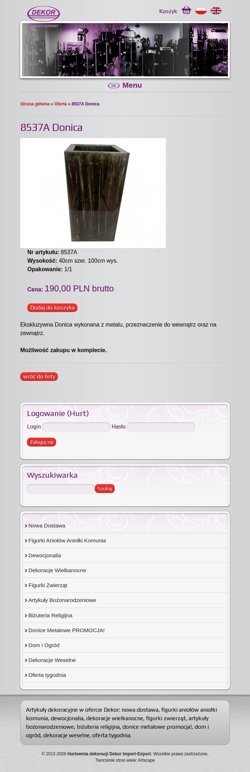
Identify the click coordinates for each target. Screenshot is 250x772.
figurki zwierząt (166, 718)
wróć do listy (39, 376)
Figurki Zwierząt (47, 585)
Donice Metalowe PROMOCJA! (66, 630)
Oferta (60, 104)
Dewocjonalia (44, 555)
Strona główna (35, 104)
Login (34, 426)
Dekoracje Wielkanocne (57, 570)
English (216, 11)
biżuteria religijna (98, 726)
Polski (201, 11)
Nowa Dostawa (46, 525)
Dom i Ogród (44, 645)
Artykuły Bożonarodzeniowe (62, 600)
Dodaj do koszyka (52, 307)
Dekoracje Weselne (52, 660)
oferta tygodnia (111, 735)
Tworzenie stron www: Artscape (124, 760)
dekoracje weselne (66, 735)
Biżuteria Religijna (50, 615)
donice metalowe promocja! (157, 726)
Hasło (119, 426)
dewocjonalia (67, 718)
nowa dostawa (139, 709)
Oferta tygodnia (47, 675)
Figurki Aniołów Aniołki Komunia (67, 540)
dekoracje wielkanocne (114, 718)
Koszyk (168, 11)
